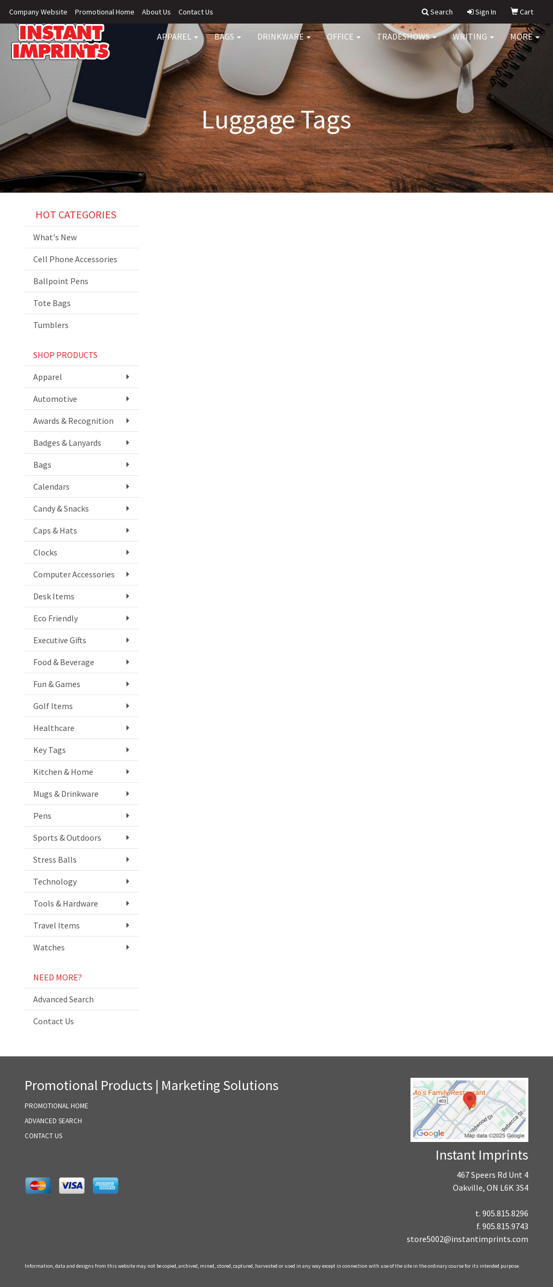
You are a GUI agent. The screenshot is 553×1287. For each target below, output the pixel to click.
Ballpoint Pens (60, 281)
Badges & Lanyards (67, 442)
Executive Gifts (59, 640)
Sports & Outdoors (67, 837)
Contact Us (195, 12)
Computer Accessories (74, 574)
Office (344, 42)
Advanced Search (63, 999)
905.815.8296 (505, 1213)
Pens (42, 815)
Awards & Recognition (73, 420)
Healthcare (53, 727)
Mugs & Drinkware (66, 793)
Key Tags (49, 749)
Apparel (177, 42)
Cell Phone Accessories (75, 259)
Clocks (45, 552)
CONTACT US (43, 1135)
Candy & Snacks (61, 508)
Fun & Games (56, 684)
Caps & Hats (55, 530)
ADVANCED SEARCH (53, 1120)
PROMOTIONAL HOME (56, 1105)
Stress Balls (55, 859)
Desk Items (53, 596)
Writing (473, 42)
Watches (49, 947)
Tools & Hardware (65, 903)
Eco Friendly (55, 618)
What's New (55, 237)
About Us (156, 12)
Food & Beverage (63, 662)
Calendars (51, 486)
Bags (227, 42)
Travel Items (56, 925)
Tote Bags (52, 303)
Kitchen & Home (63, 771)
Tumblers (51, 324)
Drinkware (284, 42)
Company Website (38, 12)
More (525, 42)
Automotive (55, 398)
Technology (55, 881)
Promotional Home (104, 12)
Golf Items (53, 705)
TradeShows (407, 42)
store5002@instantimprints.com (467, 1238)
